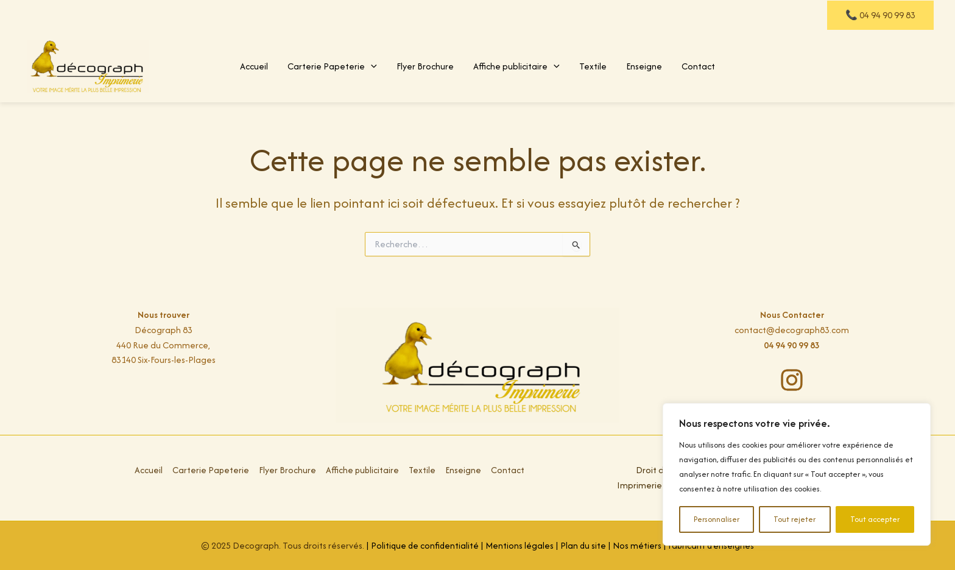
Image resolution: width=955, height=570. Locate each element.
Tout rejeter (795, 519)
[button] (880, 15)
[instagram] (792, 380)
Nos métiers (637, 545)
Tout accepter (875, 519)
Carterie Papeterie (332, 66)
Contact (698, 66)
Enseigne (644, 66)
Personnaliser (716, 519)
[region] (797, 474)
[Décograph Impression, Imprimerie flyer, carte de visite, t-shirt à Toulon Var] (88, 64)
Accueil (254, 66)
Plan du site (583, 545)
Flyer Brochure (425, 66)
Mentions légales (519, 545)
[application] (371, 66)
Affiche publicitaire (516, 66)
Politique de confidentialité (424, 545)
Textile (593, 66)
